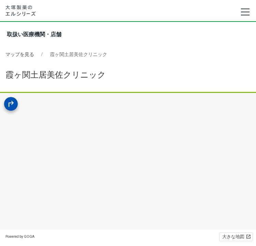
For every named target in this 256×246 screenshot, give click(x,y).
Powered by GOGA (19, 236)
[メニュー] (245, 12)
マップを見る (19, 54)
